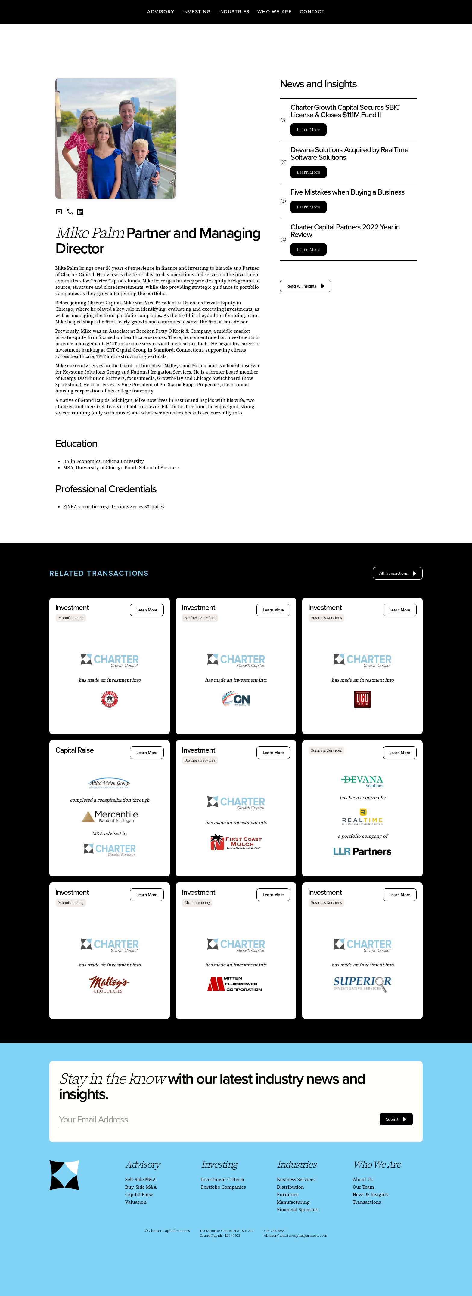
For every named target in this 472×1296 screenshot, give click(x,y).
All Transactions (393, 573)
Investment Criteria (222, 1179)
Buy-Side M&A (141, 1187)
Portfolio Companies (223, 1187)
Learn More (308, 130)
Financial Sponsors (297, 1209)
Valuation (136, 1202)
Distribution (290, 1187)
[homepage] (68, 11)
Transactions (367, 1202)
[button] (161, 11)
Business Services (296, 1179)
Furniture (288, 1194)
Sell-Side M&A (140, 1179)
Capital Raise (139, 1194)
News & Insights (370, 1194)
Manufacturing (293, 1202)
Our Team (363, 1187)
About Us (363, 1179)
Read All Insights (301, 286)
